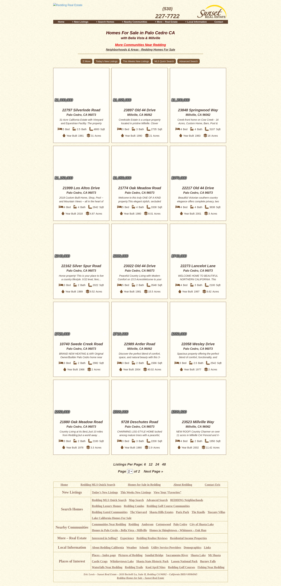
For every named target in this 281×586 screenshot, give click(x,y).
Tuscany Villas (216, 512)
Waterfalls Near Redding (107, 567)
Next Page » (153, 471)
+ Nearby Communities (134, 21)
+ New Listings (80, 21)
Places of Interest (72, 561)
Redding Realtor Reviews (152, 538)
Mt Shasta (214, 555)
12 (151, 464)
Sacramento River (177, 555)
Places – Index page (104, 555)
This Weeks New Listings (136, 61)
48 (164, 464)
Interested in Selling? (105, 538)
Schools (144, 547)
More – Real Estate (72, 538)
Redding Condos (134, 506)
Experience (127, 538)
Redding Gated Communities (110, 512)
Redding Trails (134, 567)
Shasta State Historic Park (152, 561)
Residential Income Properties (188, 538)
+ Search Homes (105, 21)
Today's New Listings (107, 61)
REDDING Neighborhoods (186, 500)
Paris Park (182, 512)
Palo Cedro (180, 524)
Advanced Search (188, 61)
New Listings (72, 492)
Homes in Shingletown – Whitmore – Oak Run (177, 530)
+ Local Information (196, 21)
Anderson (147, 524)
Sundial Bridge (154, 555)
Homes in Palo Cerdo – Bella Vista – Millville (119, 530)
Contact (218, 21)
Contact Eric (212, 484)
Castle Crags (100, 561)
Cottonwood (163, 524)
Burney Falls (208, 561)
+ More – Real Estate (166, 21)
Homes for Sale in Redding (144, 484)
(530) (167, 13)
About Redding (182, 484)
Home (61, 21)
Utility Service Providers (166, 547)
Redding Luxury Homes (106, 506)
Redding (133, 524)
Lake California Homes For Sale (112, 518)
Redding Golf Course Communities (168, 506)
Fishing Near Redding (210, 567)
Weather (131, 547)
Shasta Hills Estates (161, 512)
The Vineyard (138, 512)
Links (207, 547)
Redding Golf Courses (181, 567)
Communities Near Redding (109, 524)
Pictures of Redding (130, 555)
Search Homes (72, 509)
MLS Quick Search (164, 61)
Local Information (72, 547)
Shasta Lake (198, 555)
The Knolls (198, 512)
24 (157, 464)
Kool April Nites (155, 567)
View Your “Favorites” (167, 492)
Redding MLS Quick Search (98, 484)
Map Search (136, 500)
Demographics (192, 547)
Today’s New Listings (105, 492)
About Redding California (108, 547)
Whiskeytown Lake (122, 561)
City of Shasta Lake (202, 524)
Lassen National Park (184, 561)
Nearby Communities (72, 527)
